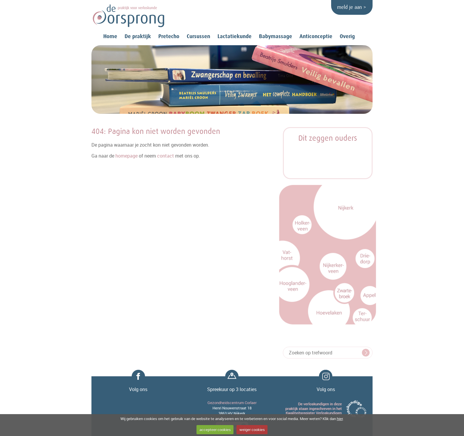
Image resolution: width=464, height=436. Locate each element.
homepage (126, 156)
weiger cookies (252, 429)
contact (165, 156)
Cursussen (198, 36)
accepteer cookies (215, 429)
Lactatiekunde (235, 36)
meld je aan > (351, 7)
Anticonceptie (315, 36)
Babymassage (275, 36)
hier (340, 418)
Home (110, 36)
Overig (347, 36)
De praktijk (138, 36)
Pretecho (168, 36)
